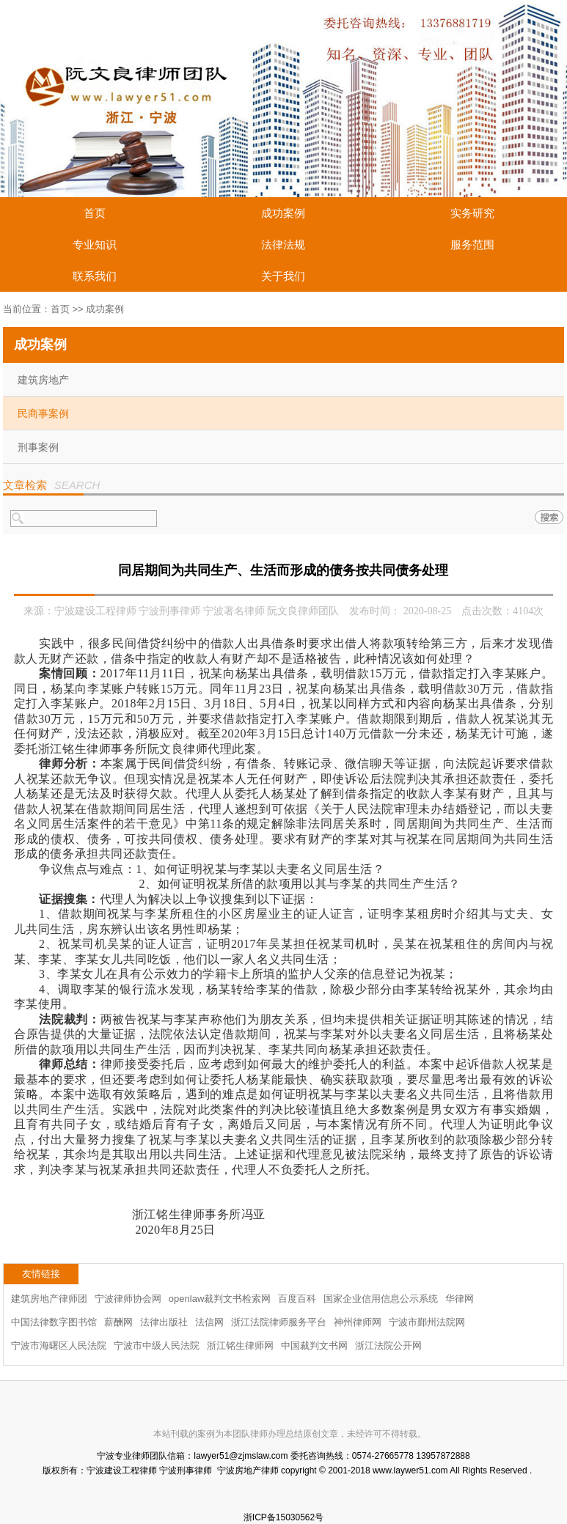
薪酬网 (118, 1322)
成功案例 (283, 213)
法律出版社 (164, 1322)
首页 (95, 213)
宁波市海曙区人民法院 (58, 1345)
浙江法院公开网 (388, 1345)
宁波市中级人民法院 (157, 1345)
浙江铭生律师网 (240, 1345)
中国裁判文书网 (314, 1345)
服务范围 (472, 244)
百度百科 (297, 1298)
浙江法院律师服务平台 (278, 1322)
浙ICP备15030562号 (283, 1517)
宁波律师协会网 (128, 1298)
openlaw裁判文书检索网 (220, 1298)
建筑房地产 (43, 380)
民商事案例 (43, 413)
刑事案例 (38, 447)
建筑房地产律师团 (49, 1298)
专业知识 (95, 244)
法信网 (209, 1322)
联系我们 (95, 276)
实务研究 (472, 213)
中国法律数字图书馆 (54, 1322)
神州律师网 (357, 1322)
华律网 (459, 1298)
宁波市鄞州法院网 (427, 1322)
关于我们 (283, 276)
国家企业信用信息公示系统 (380, 1298)
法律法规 (283, 244)
